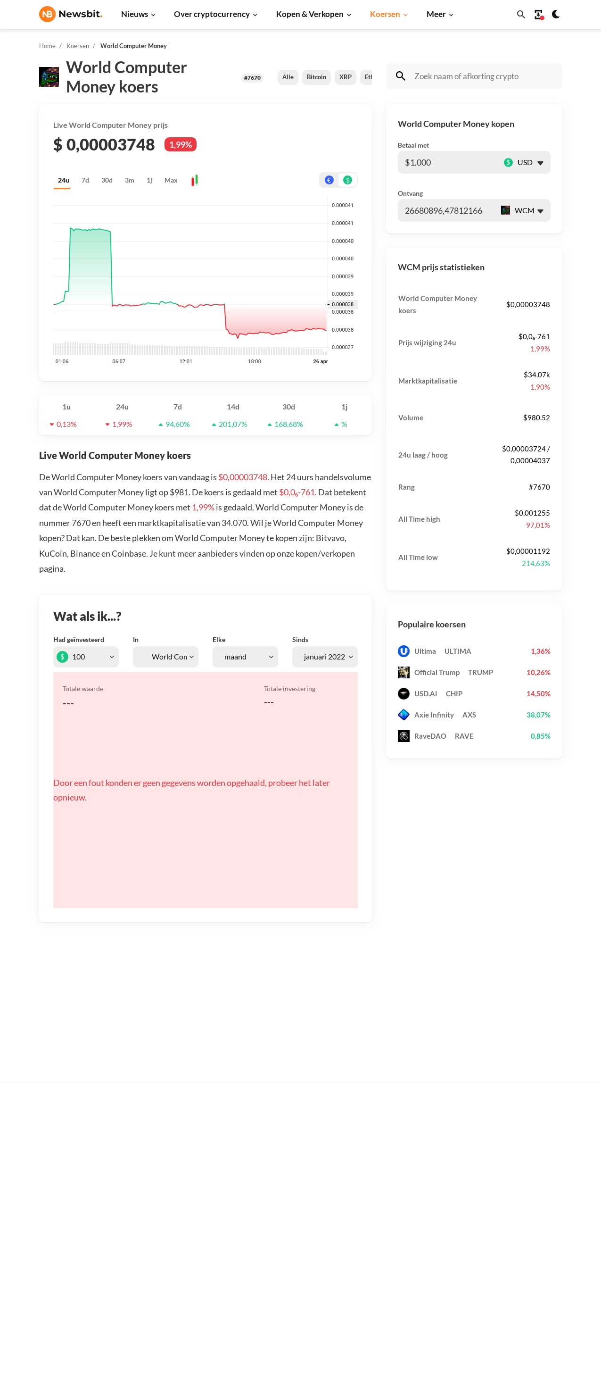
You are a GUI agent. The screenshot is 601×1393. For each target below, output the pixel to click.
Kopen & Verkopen (310, 14)
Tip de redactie (532, 1150)
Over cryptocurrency (212, 14)
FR (58, 1242)
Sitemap (205, 1377)
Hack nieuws (176, 1307)
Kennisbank (292, 1232)
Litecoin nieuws (180, 1213)
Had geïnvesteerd (78, 639)
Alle (288, 77)
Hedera (403, 1323)
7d (85, 180)
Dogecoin (406, 1213)
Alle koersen (411, 1135)
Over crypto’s (295, 1185)
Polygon (404, 1260)
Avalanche (408, 1292)
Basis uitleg (292, 1247)
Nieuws (134, 14)
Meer (436, 14)
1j (149, 180)
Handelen (289, 1264)
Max (171, 180)
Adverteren (527, 1135)
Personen (288, 1200)
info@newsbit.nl (63, 1160)
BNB (399, 1307)
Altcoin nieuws (179, 1229)
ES (72, 1242)
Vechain (404, 1276)
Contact (521, 1216)
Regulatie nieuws (183, 1276)
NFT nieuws (174, 1292)
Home (47, 46)
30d (107, 180)
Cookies (521, 1295)
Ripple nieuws (177, 1166)
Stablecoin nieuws (184, 1260)
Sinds (300, 639)
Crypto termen (297, 1216)
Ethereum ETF (296, 1329)
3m (129, 180)
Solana (402, 1229)
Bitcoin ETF (292, 1314)
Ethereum (407, 1166)
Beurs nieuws (177, 1182)
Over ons (523, 1232)
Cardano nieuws (181, 1197)
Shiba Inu (406, 1245)
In (136, 639)
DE (44, 1242)
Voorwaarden (530, 1279)
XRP (345, 77)
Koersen (385, 14)
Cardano (405, 1197)
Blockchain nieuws (185, 1245)
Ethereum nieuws (183, 1150)
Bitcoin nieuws (179, 1135)
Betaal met (413, 145)
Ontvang (410, 193)
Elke (219, 639)
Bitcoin (316, 77)
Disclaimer (526, 1264)
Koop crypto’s (295, 1135)
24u (63, 180)
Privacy (521, 1247)
